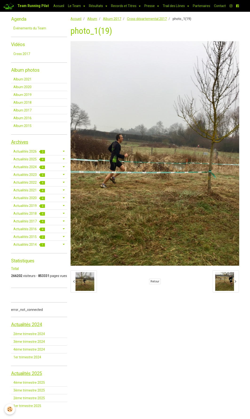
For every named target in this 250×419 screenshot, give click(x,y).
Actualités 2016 (29, 229)
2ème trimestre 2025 (29, 398)
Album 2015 (22, 126)
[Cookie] (10, 409)
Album (92, 19)
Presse (149, 6)
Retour (155, 281)
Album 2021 (22, 79)
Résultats (96, 6)
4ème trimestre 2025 (29, 382)
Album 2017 (112, 19)
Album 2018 (22, 102)
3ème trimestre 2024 (29, 342)
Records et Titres (124, 6)
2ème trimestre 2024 (29, 334)
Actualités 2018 (29, 214)
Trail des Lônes (174, 6)
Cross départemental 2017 (147, 19)
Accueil (58, 6)
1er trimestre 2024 (27, 357)
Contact (220, 6)
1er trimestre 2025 (27, 406)
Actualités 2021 (29, 190)
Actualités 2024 (29, 167)
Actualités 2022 (29, 183)
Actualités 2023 (29, 175)
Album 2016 (22, 118)
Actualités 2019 (29, 206)
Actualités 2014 (29, 245)
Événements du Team (29, 28)
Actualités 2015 (29, 237)
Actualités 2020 (29, 198)
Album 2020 (22, 87)
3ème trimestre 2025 (29, 390)
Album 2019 (22, 95)
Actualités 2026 (29, 152)
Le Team (75, 6)
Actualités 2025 (29, 159)
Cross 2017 (21, 54)
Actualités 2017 (29, 221)
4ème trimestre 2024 (29, 349)
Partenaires (201, 6)
